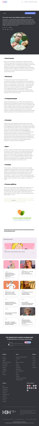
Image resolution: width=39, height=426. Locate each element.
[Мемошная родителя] (31, 386)
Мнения (23, 270)
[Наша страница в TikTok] (29, 388)
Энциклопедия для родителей (21, 357)
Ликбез (5, 13)
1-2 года (33, 360)
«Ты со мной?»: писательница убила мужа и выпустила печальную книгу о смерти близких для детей (27, 303)
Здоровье (18, 365)
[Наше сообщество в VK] (33, 386)
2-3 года (33, 362)
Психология (18, 367)
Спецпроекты (4, 389)
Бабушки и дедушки (20, 362)
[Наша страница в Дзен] (27, 388)
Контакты (4, 396)
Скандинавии (26, 130)
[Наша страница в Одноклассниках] (36, 386)
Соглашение (4, 398)
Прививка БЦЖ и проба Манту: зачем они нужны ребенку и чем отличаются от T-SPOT (10, 293)
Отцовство (6, 308)
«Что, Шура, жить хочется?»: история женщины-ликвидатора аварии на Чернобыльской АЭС (27, 293)
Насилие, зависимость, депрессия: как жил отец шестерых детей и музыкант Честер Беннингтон (10, 303)
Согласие (4, 399)
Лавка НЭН (4, 392)
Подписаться (27, 342)
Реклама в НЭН (5, 387)
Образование (18, 369)
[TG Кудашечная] (29, 386)
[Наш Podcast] (36, 388)
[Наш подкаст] (27, 390)
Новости (5, 250)
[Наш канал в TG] (27, 386)
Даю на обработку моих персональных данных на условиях (19, 345)
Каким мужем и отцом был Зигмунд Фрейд (11, 313)
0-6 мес (33, 357)
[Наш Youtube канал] (33, 388)
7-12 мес (33, 358)
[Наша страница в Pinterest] (31, 388)
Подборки (4, 369)
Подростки (34, 367)
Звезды (17, 374)
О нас (3, 385)
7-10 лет (33, 365)
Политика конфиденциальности (31, 419)
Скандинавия (29, 86)
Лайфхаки (4, 358)
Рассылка (31, 2)
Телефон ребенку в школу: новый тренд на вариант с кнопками (14, 251)
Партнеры (4, 374)
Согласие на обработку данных (19, 419)
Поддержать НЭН (5, 394)
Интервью (23, 290)
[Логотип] (4, 2)
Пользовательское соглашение (7, 419)
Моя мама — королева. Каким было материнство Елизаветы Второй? (11, 323)
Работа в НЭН (5, 391)
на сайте (13, 200)
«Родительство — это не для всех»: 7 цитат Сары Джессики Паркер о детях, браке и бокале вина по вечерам (27, 272)
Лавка (26, 2)
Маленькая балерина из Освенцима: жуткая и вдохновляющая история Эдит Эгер (27, 322)
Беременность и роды (6, 362)
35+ (16, 360)
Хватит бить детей (19, 379)
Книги (17, 372)
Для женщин (4, 365)
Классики (17, 376)
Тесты (3, 372)
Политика (4, 401)
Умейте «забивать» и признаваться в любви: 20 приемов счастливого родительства (10, 275)
